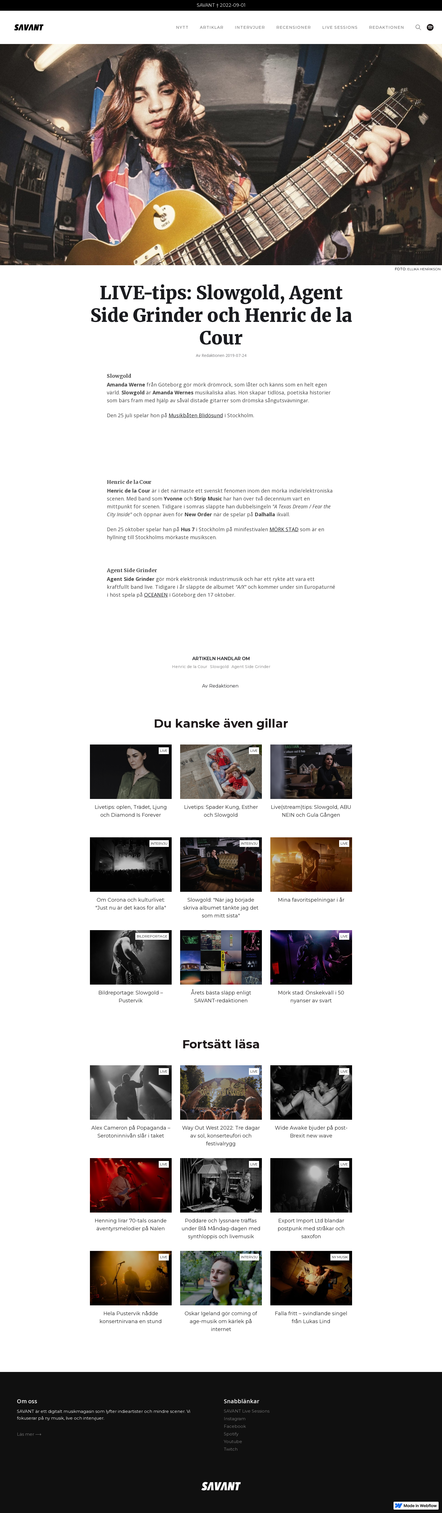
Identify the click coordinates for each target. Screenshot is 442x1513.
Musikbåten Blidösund (196, 415)
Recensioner (293, 27)
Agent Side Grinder (250, 666)
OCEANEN (156, 594)
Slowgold (219, 666)
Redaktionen (213, 355)
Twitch (231, 1449)
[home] (28, 27)
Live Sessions (340, 27)
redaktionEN (386, 27)
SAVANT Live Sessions (246, 1411)
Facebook (235, 1426)
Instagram (235, 1418)
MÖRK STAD (284, 529)
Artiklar (212, 27)
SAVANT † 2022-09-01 (221, 5)
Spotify (231, 1434)
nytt (182, 27)
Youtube (233, 1441)
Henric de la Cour (189, 666)
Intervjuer (250, 27)
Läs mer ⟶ (29, 1434)
